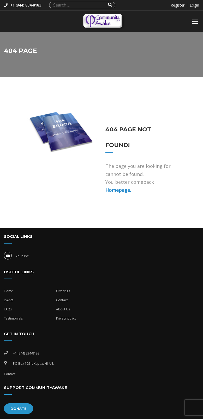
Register (177, 5)
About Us (63, 309)
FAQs (8, 309)
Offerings (63, 291)
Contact (62, 300)
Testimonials (13, 318)
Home (8, 291)
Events (8, 300)
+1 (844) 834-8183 (25, 5)
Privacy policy (66, 318)
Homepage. (118, 190)
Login (194, 5)
